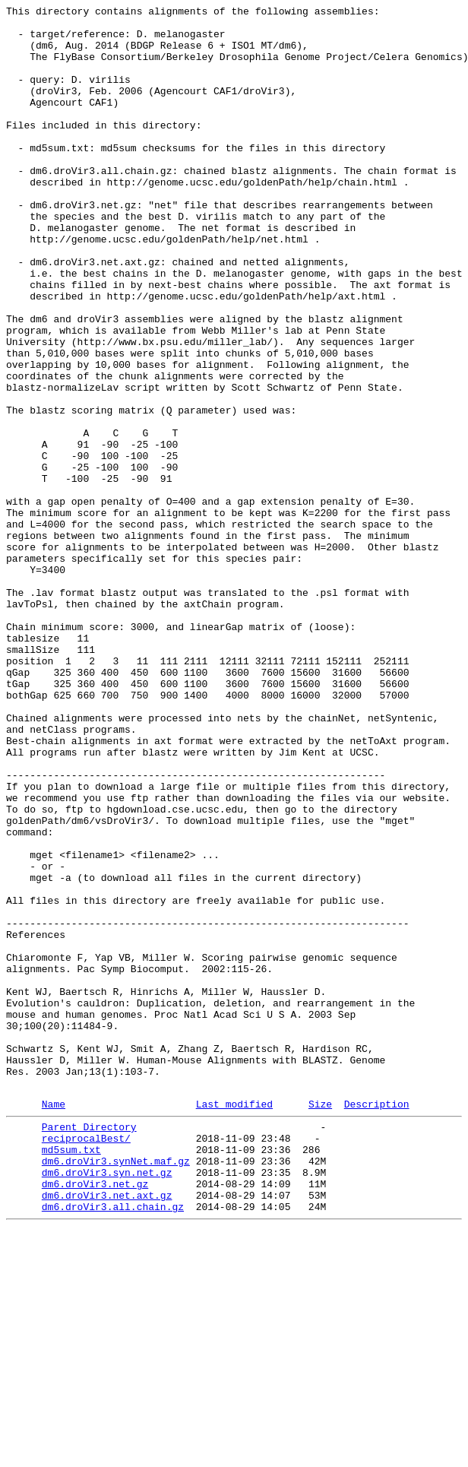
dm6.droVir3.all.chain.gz (113, 1443)
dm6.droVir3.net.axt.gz (107, 1430)
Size (320, 1322)
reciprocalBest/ (86, 1361)
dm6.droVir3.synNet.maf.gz (116, 1389)
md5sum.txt (71, 1375)
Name (53, 1322)
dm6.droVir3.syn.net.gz (107, 1402)
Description (377, 1322)
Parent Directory (89, 1348)
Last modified (234, 1322)
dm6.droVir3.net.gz (95, 1416)
